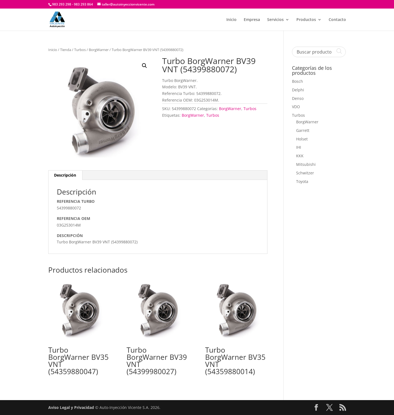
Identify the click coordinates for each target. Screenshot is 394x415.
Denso (298, 98)
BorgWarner (99, 49)
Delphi (298, 89)
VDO (296, 106)
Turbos (80, 49)
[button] (144, 66)
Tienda (65, 49)
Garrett (302, 130)
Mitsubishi (306, 164)
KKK (300, 155)
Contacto (337, 20)
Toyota (302, 181)
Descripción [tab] (65, 175)
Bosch (297, 81)
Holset (302, 139)
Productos (306, 20)
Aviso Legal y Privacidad (71, 407)
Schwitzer (305, 172)
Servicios (275, 20)
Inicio (231, 20)
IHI (298, 147)
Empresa (252, 20)
